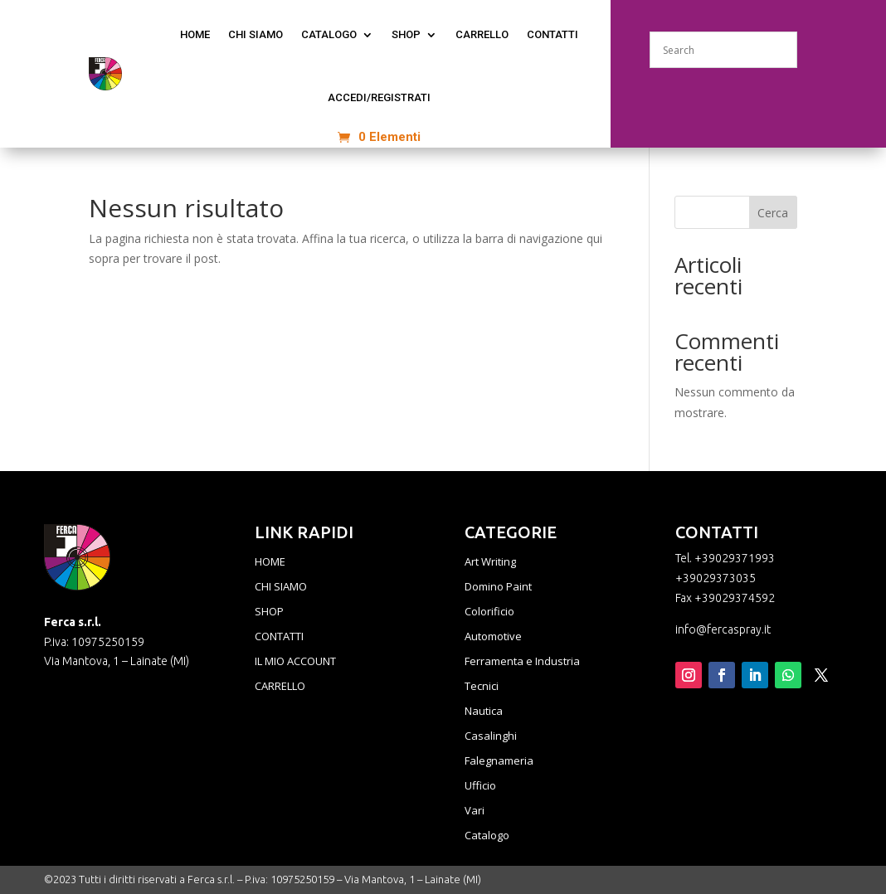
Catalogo (487, 836)
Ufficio (480, 786)
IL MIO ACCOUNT (295, 661)
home (195, 34)
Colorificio (489, 612)
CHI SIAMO (255, 34)
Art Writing (490, 562)
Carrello (482, 34)
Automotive (493, 637)
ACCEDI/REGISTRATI (379, 97)
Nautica (484, 711)
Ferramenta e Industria (522, 661)
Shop (406, 34)
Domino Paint (498, 587)
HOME (270, 562)
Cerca (772, 213)
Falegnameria (499, 761)
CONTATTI (552, 34)
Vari (474, 811)
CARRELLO (280, 686)
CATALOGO (329, 34)
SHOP (269, 612)
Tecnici (482, 686)
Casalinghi (491, 736)
